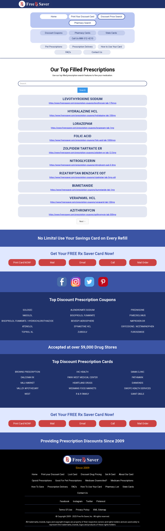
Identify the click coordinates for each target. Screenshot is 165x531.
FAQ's (68, 52)
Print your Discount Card (52, 474)
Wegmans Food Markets (82, 388)
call (113, 262)
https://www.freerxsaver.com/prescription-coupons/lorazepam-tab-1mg (82, 128)
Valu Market (27, 383)
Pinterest (100, 501)
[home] (35, 4)
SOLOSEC (27, 310)
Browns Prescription (27, 372)
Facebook (64, 501)
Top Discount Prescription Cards (82, 362)
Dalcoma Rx (27, 377)
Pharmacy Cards (82, 33)
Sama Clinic (137, 372)
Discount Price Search (111, 16)
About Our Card (126, 474)
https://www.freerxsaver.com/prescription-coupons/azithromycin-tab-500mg (82, 214)
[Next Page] (83, 221)
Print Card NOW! (22, 262)
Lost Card (72, 474)
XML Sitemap (99, 509)
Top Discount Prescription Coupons (82, 300)
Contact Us (97, 52)
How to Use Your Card (111, 46)
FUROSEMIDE (137, 332)
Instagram (77, 501)
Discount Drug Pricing (91, 474)
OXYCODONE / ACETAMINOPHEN (137, 326)
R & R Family (82, 394)
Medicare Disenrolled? (96, 480)
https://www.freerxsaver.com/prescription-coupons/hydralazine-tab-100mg (83, 115)
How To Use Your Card (91, 486)
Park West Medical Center (82, 377)
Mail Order (142, 262)
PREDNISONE (137, 310)
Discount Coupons (53, 33)
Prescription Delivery (82, 46)
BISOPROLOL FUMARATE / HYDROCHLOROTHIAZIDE (27, 321)
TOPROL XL (27, 332)
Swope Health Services (137, 388)
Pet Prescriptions (53, 46)
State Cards (111, 33)
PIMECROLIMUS (137, 315)
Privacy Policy (83, 509)
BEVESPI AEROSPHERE (82, 321)
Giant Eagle (137, 394)
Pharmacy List (112, 486)
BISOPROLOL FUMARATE (82, 315)
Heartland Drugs (82, 383)
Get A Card (110, 474)
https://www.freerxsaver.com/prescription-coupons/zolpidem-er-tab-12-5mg (82, 152)
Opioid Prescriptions (42, 480)
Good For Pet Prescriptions (68, 480)
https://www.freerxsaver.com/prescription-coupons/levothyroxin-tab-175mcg (82, 103)
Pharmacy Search (82, 23)
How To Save (37, 486)
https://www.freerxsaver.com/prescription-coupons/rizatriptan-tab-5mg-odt (82, 177)
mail (52, 262)
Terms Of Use (65, 509)
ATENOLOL (27, 326)
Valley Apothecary (27, 388)
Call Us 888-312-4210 (82, 38)
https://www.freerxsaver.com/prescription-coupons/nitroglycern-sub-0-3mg (83, 165)
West (27, 394)
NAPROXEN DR (137, 321)
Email (83, 262)
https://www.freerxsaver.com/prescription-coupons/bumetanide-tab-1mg (82, 190)
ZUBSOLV (82, 332)
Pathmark (137, 377)
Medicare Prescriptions (122, 480)
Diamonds (137, 383)
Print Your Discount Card (82, 16)
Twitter (89, 501)
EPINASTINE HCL (82, 326)
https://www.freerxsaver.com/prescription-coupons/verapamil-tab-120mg (82, 202)
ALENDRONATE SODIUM (82, 310)
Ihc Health (82, 372)
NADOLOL (27, 315)
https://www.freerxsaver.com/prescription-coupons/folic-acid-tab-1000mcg (82, 140)
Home (54, 16)
